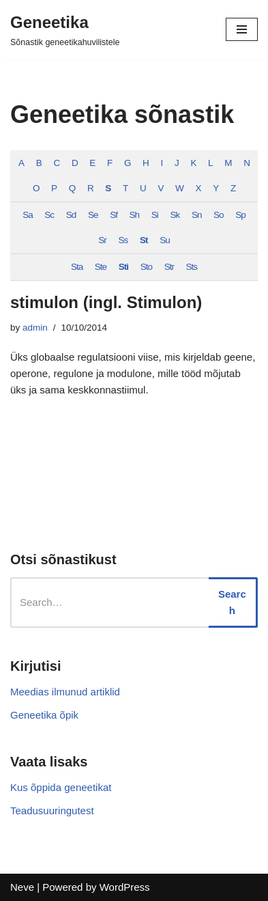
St (144, 240)
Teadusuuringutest (52, 810)
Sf (113, 215)
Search (232, 602)
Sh (135, 215)
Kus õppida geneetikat (60, 787)
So (218, 215)
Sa (28, 215)
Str (169, 267)
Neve (22, 887)
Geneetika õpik (44, 715)
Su (165, 240)
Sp (240, 215)
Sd (71, 215)
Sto (146, 267)
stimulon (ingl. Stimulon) (106, 302)
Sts (192, 267)
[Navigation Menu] (242, 29)
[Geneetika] (65, 29)
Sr (102, 240)
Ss (123, 240)
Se (93, 215)
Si (154, 215)
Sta (77, 267)
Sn (197, 215)
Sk (174, 215)
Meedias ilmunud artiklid (65, 691)
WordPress (125, 887)
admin (35, 327)
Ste (100, 267)
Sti (123, 267)
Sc (49, 215)
